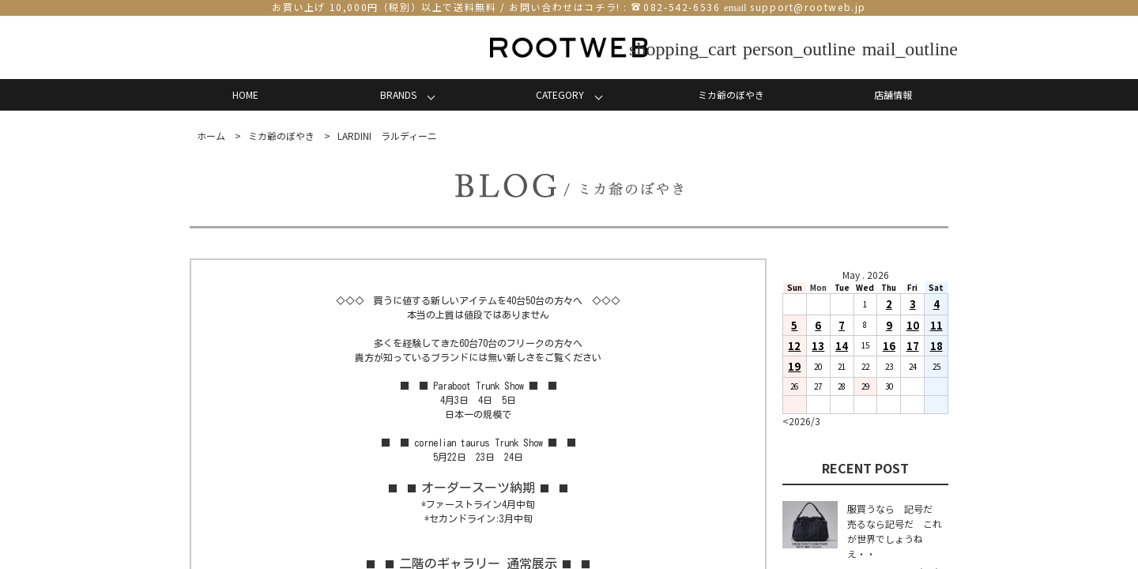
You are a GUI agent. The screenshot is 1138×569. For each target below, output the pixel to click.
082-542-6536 (681, 6)
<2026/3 (801, 421)
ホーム (211, 135)
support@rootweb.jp (808, 6)
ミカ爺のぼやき (731, 94)
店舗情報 (893, 94)
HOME (245, 94)
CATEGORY (560, 94)
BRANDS (398, 94)
